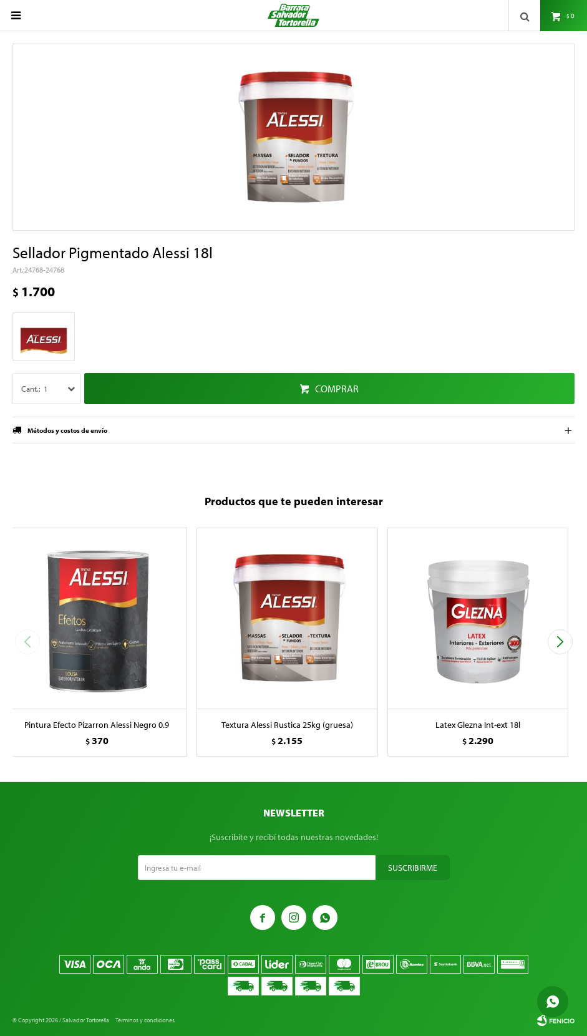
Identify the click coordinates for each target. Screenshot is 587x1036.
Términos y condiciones (145, 1020)
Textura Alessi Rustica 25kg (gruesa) (287, 724)
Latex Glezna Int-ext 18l (477, 724)
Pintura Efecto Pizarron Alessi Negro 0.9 (96, 724)
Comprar (337, 388)
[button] (559, 642)
